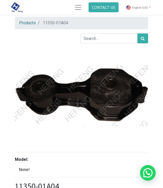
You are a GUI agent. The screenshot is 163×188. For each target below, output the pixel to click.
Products (27, 22)
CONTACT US (103, 7)
